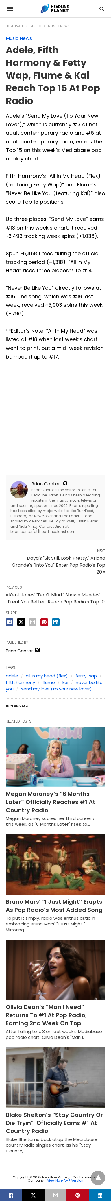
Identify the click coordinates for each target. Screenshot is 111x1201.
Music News (59, 26)
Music (35, 26)
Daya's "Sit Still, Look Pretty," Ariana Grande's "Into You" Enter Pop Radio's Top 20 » (58, 565)
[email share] (32, 622)
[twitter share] (21, 622)
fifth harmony (20, 682)
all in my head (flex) (47, 676)
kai (65, 682)
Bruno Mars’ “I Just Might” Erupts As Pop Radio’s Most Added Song (54, 906)
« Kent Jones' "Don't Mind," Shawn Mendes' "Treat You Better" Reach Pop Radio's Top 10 (55, 598)
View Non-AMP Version (65, 1180)
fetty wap (86, 676)
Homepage (15, 26)
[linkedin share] (56, 622)
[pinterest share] (44, 622)
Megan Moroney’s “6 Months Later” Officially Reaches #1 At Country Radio (50, 802)
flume (48, 682)
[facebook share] (9, 622)
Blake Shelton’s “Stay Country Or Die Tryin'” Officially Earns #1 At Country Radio (54, 1123)
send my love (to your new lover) (56, 689)
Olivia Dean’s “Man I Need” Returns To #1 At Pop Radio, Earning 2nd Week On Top (46, 1015)
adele (12, 676)
